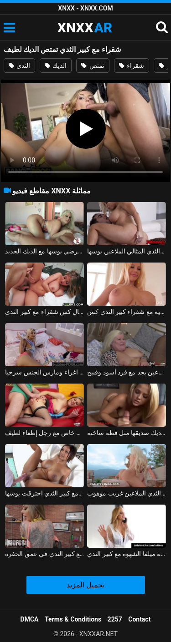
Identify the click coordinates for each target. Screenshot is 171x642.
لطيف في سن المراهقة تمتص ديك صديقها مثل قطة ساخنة (126, 432)
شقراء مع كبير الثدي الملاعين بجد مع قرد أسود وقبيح (126, 372)
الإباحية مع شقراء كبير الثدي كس (126, 311)
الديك (56, 65)
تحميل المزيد (85, 585)
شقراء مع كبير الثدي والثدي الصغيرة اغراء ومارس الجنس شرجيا (44, 372)
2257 (115, 619)
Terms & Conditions (73, 619)
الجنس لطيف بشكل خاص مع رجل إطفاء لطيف (44, 432)
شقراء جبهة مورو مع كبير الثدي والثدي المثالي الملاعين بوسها (126, 251)
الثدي (19, 65)
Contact (139, 619)
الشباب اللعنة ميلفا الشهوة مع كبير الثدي (126, 553)
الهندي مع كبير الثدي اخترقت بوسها (44, 493)
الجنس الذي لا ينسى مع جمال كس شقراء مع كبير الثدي (44, 311)
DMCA (30, 619)
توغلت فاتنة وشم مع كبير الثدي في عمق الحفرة (44, 553)
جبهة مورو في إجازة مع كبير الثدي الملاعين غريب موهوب (126, 493)
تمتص (92, 65)
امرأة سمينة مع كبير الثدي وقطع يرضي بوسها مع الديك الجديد (44, 251)
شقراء (131, 65)
